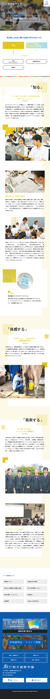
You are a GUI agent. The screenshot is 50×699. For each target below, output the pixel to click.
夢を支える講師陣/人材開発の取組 (12, 588)
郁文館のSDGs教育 (32, 581)
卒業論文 (13, 67)
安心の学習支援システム (34, 588)
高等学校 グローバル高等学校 (36, 45)
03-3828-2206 (11, 673)
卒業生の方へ (36, 655)
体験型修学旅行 (37, 61)
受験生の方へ (14, 660)
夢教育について (8, 581)
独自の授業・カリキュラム (11, 594)
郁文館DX (30, 594)
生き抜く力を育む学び (33, 601)
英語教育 (6, 601)
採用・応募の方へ (36, 660)
